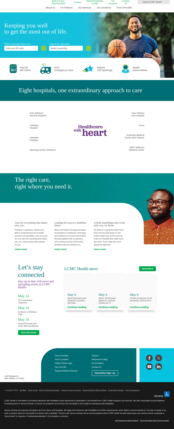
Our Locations (104, 7)
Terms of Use (33, 390)
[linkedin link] (158, 366)
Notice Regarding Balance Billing (95, 390)
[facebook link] (149, 358)
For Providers (113, 2)
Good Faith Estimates (116, 390)
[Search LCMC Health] (139, 2)
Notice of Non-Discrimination (58, 2)
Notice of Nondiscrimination (49, 390)
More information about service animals (154, 420)
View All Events (29, 332)
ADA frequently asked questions (126, 420)
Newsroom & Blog (100, 359)
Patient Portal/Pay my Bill (94, 2)
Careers (77, 2)
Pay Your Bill (60, 367)
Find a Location (61, 359)
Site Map (23, 390)
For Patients (67, 7)
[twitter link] (158, 358)
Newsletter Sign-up (105, 373)
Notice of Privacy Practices (71, 390)
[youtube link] (149, 366)
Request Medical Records (66, 371)
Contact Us (126, 2)
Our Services (84, 7)
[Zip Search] (43, 48)
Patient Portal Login (63, 363)
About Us (50, 7)
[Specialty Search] (88, 48)
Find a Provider (124, 7)
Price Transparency (132, 390)
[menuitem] (50, 8)
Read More (147, 268)
